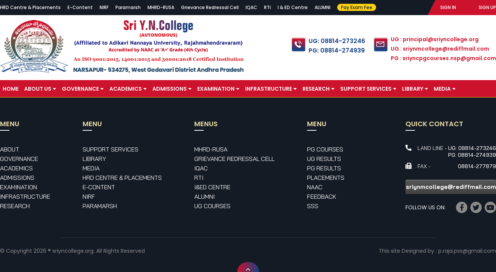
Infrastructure (271, 89)
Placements (325, 177)
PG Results (324, 168)
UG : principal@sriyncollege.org (435, 39)
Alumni (204, 196)
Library (415, 89)
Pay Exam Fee (356, 7)
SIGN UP (487, 7)
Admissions (172, 89)
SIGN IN (448, 7)
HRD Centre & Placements (30, 7)
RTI (267, 7)
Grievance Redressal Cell (210, 7)
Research (319, 89)
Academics (128, 89)
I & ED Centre (293, 7)
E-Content (80, 7)
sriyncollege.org (73, 251)
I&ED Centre (212, 187)
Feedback (321, 196)
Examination (218, 89)
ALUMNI (322, 7)
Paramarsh (128, 7)
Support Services (368, 89)
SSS (312, 206)
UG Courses (212, 206)
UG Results (324, 158)
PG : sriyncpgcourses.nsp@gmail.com (443, 58)
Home (10, 89)
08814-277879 (477, 166)
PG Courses (325, 149)
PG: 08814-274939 (337, 50)
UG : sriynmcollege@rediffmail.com (440, 49)
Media (445, 89)
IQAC (251, 7)
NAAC (314, 187)
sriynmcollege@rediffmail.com (451, 186)
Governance (83, 89)
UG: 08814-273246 (337, 41)
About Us (40, 89)
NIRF (104, 7)
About (9, 149)
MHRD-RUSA (160, 7)
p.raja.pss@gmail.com (467, 251)
